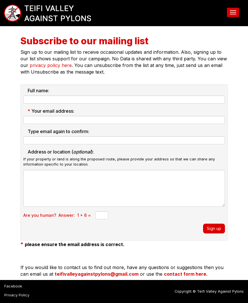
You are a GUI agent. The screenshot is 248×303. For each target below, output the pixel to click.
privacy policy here (51, 65)
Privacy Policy (16, 295)
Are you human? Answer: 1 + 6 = (57, 215)
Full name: (38, 90)
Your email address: (51, 111)
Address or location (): (61, 152)
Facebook (13, 286)
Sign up (214, 228)
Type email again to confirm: (58, 131)
